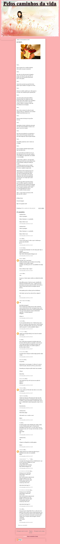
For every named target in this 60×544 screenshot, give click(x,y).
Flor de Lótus (22, 378)
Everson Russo (22, 351)
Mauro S (21, 258)
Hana (20, 509)
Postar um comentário (22, 525)
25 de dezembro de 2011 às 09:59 (26, 356)
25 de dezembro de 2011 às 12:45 (26, 419)
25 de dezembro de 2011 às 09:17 (26, 348)
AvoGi (20, 238)
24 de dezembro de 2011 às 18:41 (26, 270)
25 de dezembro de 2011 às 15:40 (26, 446)
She (20, 422)
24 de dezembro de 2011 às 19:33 (26, 297)
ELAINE (21, 247)
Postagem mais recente (22, 531)
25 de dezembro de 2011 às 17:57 (26, 487)
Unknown (21, 387)
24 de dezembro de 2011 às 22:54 (26, 318)
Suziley (20, 321)
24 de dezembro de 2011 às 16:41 (26, 245)
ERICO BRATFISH (23, 300)
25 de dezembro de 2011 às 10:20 (26, 375)
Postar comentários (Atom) (32, 536)
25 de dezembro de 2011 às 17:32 (26, 468)
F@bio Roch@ (22, 395)
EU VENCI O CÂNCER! (24, 471)
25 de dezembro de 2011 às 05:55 (26, 328)
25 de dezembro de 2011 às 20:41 (26, 522)
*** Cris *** (22, 331)
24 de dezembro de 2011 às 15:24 (26, 223)
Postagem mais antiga (39, 531)
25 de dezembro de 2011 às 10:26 (26, 385)
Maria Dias (21, 359)
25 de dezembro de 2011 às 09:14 (26, 336)
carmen (20, 273)
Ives (20, 339)
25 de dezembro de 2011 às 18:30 (26, 506)
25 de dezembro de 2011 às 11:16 (26, 407)
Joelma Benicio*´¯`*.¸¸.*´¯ (24, 459)
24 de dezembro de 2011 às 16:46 (26, 255)
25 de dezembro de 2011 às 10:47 (26, 393)
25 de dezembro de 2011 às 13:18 (26, 434)
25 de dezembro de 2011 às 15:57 (26, 456)
